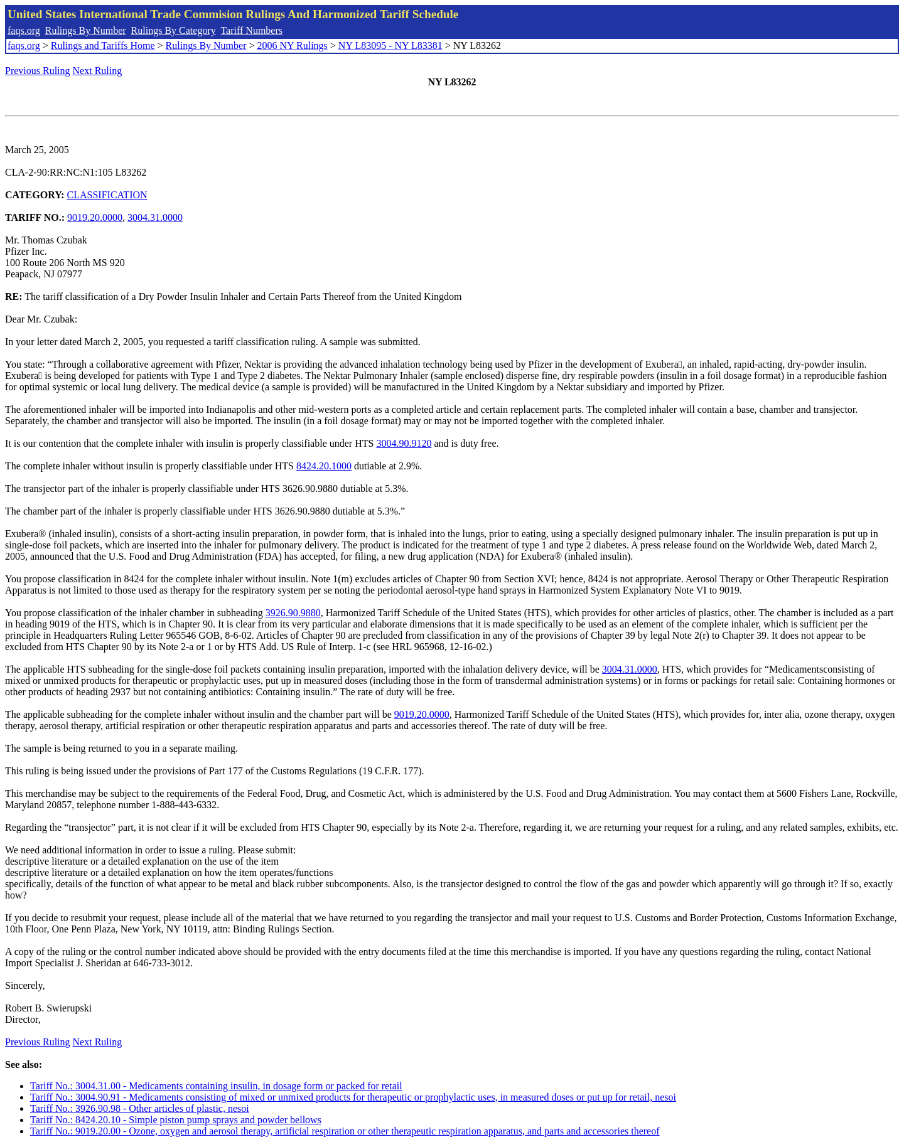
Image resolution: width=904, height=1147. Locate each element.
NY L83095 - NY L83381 (390, 45)
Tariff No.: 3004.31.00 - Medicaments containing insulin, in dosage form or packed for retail (216, 1085)
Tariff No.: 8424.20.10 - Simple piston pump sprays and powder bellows (175, 1119)
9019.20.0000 (94, 217)
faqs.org (24, 30)
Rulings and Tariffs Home (103, 45)
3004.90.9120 (403, 443)
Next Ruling (97, 70)
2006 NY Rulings (292, 45)
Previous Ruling (37, 70)
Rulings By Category (173, 30)
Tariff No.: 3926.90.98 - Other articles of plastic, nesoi (139, 1108)
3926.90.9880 (293, 612)
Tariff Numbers (251, 30)
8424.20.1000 (324, 466)
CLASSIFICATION (107, 194)
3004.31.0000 (155, 217)
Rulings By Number (85, 30)
